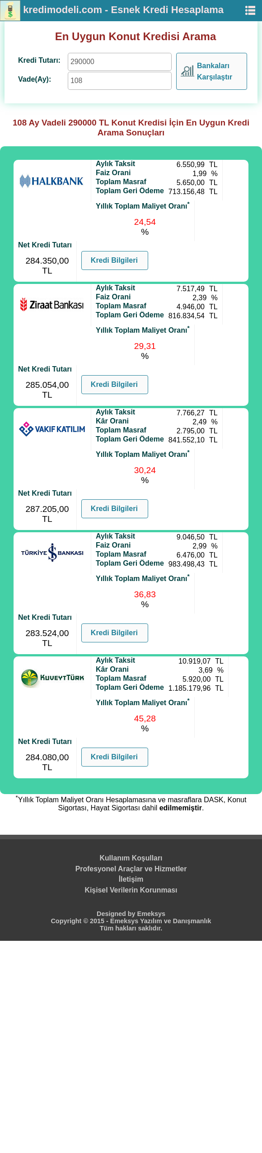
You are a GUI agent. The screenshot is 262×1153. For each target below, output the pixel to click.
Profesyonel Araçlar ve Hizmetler (131, 869)
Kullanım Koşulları (131, 858)
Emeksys (151, 913)
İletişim (131, 879)
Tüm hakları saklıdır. (131, 928)
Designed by (117, 913)
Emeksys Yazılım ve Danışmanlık (160, 921)
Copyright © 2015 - (80, 921)
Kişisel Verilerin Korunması (131, 890)
